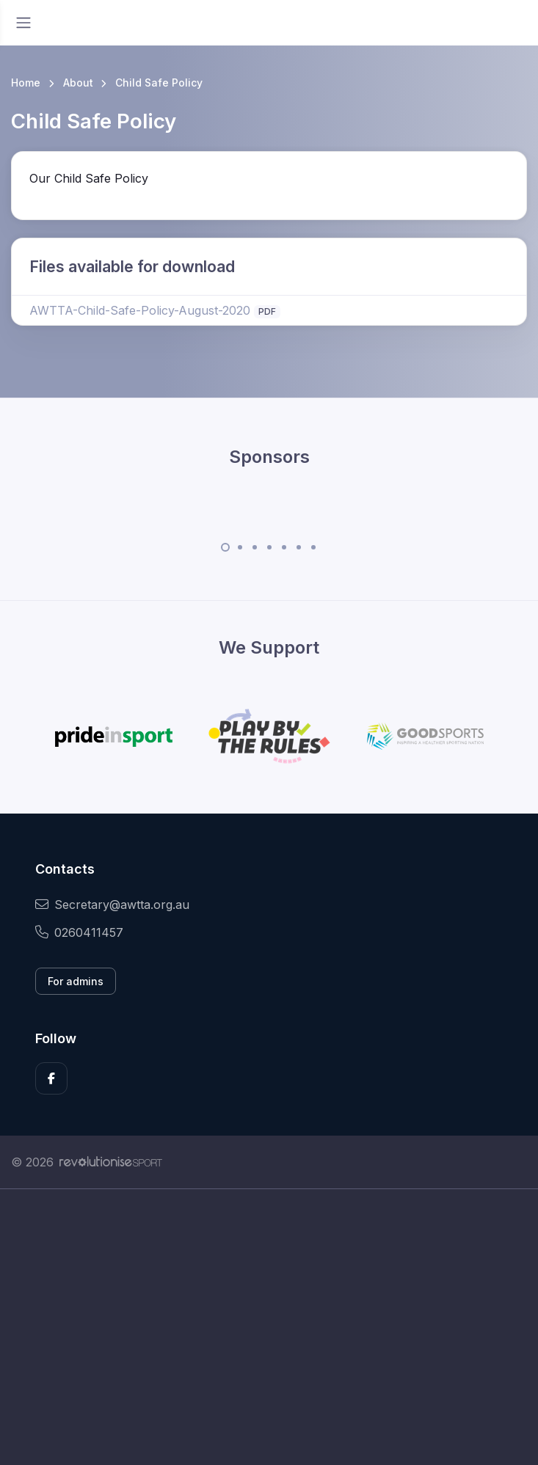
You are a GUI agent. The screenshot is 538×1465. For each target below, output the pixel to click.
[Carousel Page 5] (284, 547)
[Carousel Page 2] (240, 547)
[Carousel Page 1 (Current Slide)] (225, 547)
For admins (75, 981)
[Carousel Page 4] (269, 547)
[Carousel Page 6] (298, 547)
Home (25, 82)
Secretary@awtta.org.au (112, 904)
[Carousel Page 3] (254, 547)
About (78, 82)
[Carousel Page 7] (313, 547)
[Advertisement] (269, 1327)
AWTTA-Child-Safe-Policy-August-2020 (139, 310)
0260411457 (79, 932)
